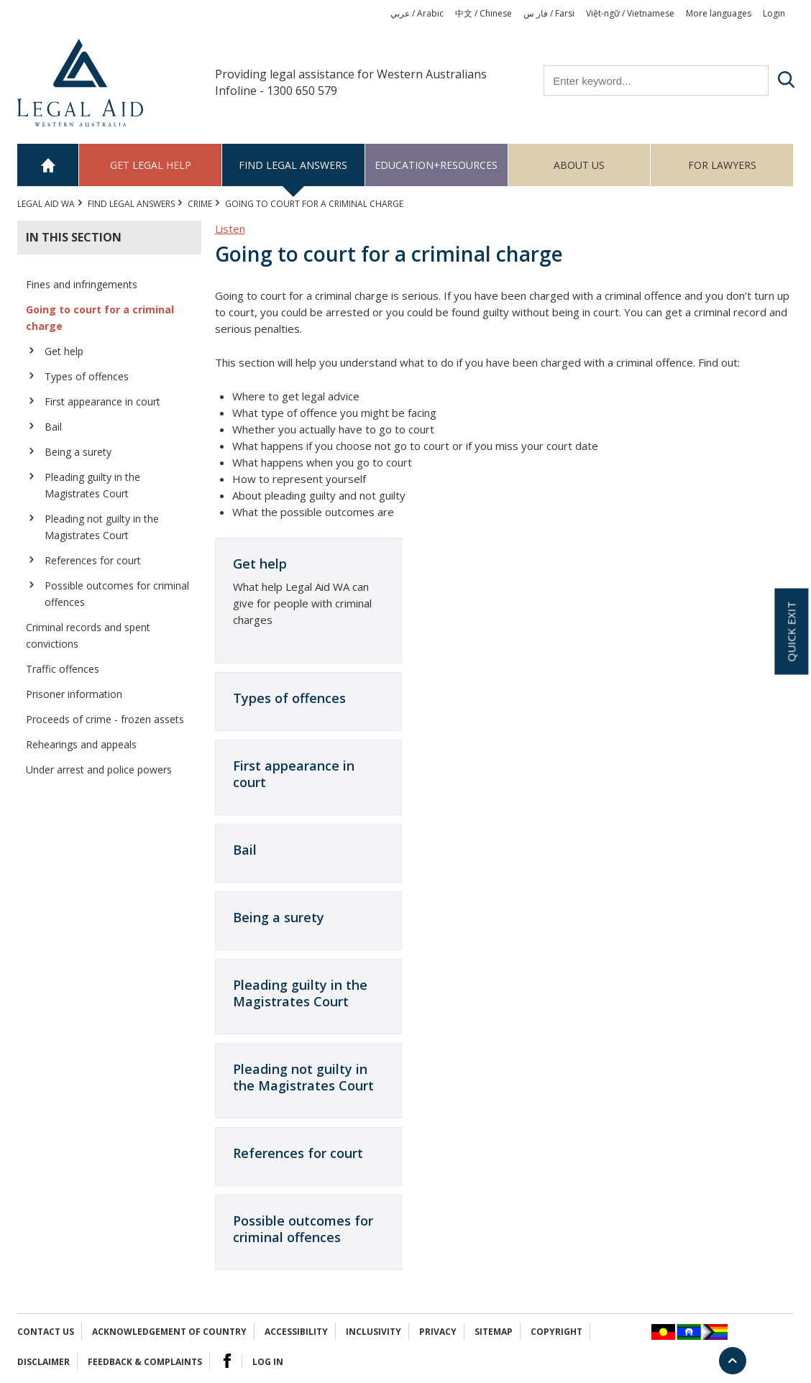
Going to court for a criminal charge (100, 318)
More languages (718, 13)
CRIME (200, 204)
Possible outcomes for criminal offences (117, 594)
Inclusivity (373, 1331)
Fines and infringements (81, 284)
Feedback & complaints (145, 1362)
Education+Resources (436, 165)
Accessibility (296, 1331)
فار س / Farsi (548, 13)
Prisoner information (74, 694)
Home (48, 165)
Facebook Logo (227, 1361)
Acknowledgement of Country (169, 1331)
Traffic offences (62, 669)
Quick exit (791, 632)
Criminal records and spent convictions (88, 635)
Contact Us (45, 1331)
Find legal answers (293, 165)
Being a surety (78, 452)
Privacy (438, 1331)
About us (579, 165)
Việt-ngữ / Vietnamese (630, 13)
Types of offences (87, 376)
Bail (53, 426)
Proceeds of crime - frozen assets (105, 719)
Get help (64, 351)
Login (774, 13)
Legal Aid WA (46, 204)
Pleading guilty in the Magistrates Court (92, 485)
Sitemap (494, 1331)
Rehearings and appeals (81, 744)
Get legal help (150, 165)
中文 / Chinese (483, 13)
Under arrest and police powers (99, 769)
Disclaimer (43, 1362)
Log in (267, 1362)
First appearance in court (102, 401)
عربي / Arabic (417, 13)
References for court (93, 560)
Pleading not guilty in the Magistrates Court (102, 527)
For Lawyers (722, 165)
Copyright (556, 1331)
